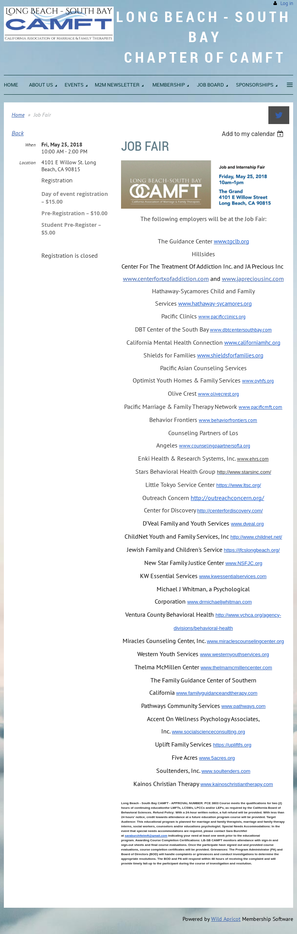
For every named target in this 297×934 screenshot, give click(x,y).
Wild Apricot (226, 918)
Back (18, 133)
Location (27, 162)
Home (18, 114)
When (30, 145)
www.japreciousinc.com (253, 278)
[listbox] (253, 134)
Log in (286, 3)
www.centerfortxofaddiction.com (166, 278)
